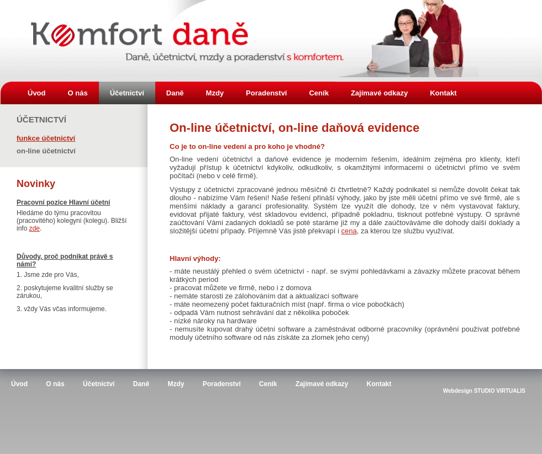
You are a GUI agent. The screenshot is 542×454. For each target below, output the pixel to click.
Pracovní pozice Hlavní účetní (63, 202)
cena (348, 231)
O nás (78, 93)
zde (34, 228)
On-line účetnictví (46, 150)
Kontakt (443, 93)
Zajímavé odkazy (379, 93)
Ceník (318, 93)
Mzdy (215, 93)
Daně (175, 93)
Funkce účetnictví (46, 137)
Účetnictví (127, 93)
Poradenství (266, 93)
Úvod (37, 93)
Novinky (36, 183)
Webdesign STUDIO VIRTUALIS (484, 391)
